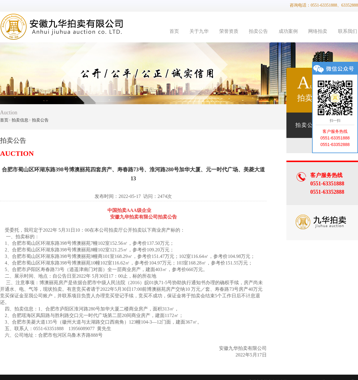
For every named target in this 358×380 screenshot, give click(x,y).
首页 (174, 31)
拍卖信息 (20, 120)
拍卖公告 (258, 31)
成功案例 (288, 31)
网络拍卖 (317, 31)
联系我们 (347, 31)
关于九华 (199, 31)
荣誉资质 (228, 31)
